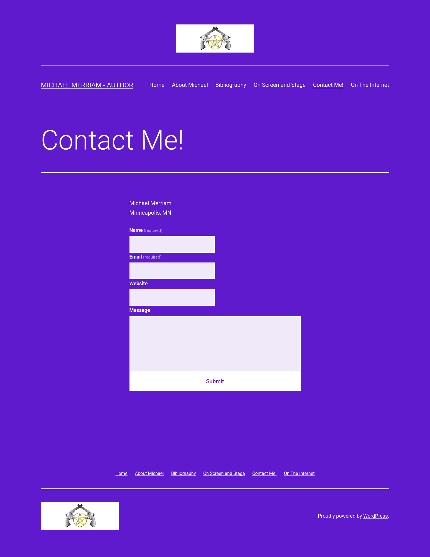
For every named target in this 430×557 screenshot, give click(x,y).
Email (145, 257)
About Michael (190, 84)
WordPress (375, 516)
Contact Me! (328, 84)
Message (139, 310)
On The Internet (370, 84)
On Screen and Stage (280, 84)
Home (157, 84)
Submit (215, 381)
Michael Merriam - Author (87, 85)
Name (146, 230)
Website (138, 283)
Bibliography (230, 84)
